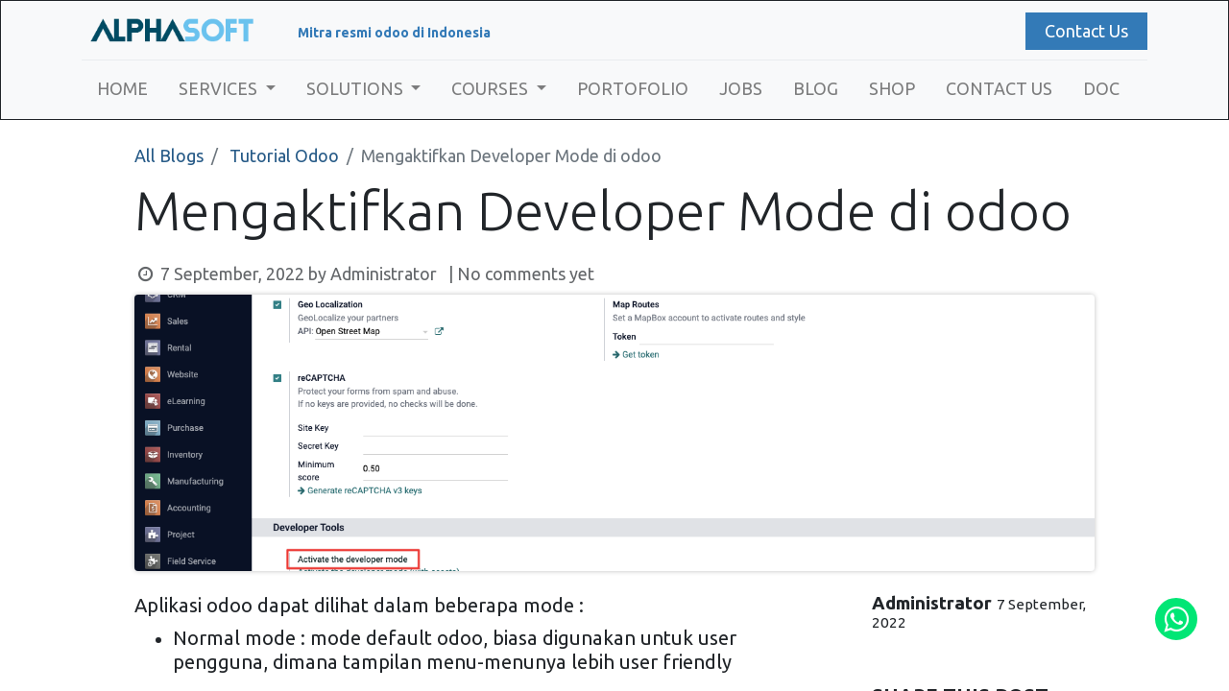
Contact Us (1086, 30)
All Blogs (169, 155)
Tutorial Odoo (284, 155)
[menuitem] (122, 88)
